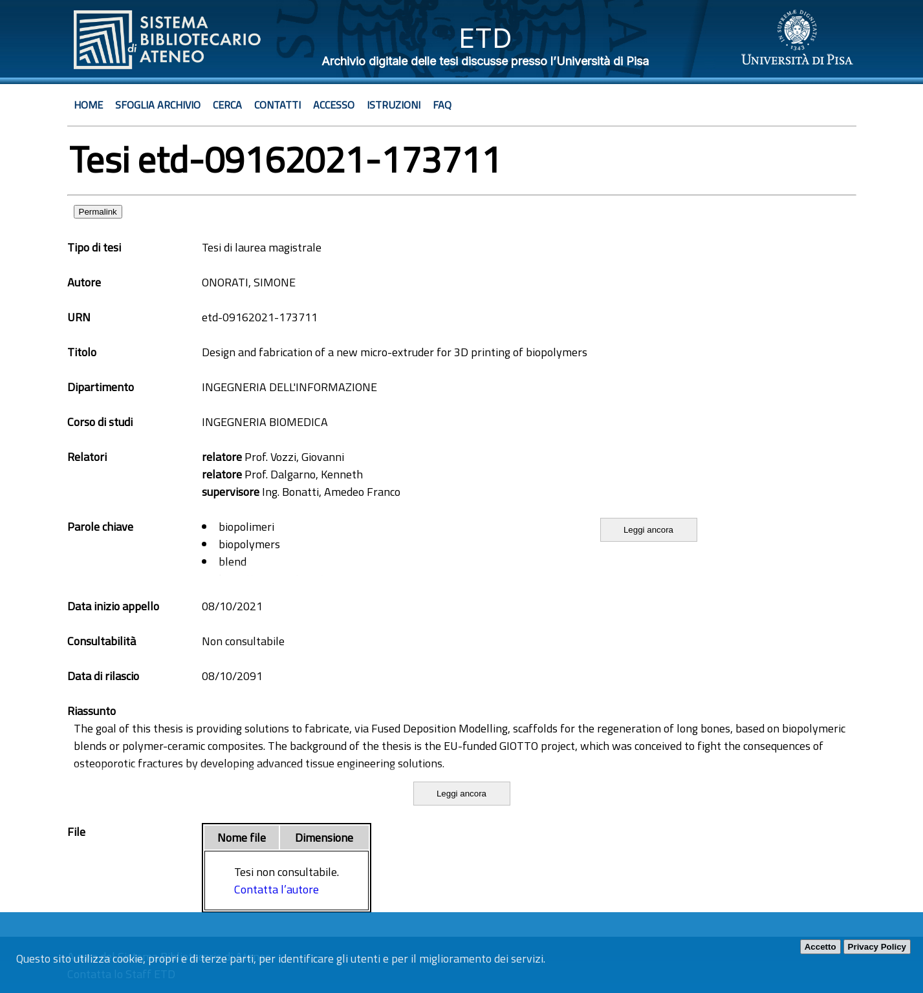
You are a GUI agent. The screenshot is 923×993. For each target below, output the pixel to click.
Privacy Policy (877, 947)
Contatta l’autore (276, 889)
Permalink (98, 212)
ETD (485, 37)
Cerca (227, 104)
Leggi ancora (648, 530)
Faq (442, 104)
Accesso (333, 104)
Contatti (277, 104)
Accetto (820, 947)
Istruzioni (393, 104)
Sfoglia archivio (158, 104)
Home (88, 104)
